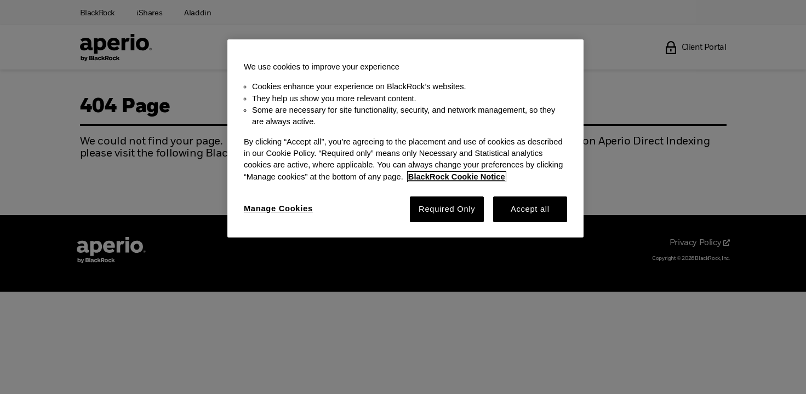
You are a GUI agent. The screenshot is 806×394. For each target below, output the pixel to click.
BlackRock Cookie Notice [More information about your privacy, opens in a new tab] (456, 176)
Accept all (530, 209)
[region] (405, 138)
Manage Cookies (278, 208)
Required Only (447, 209)
